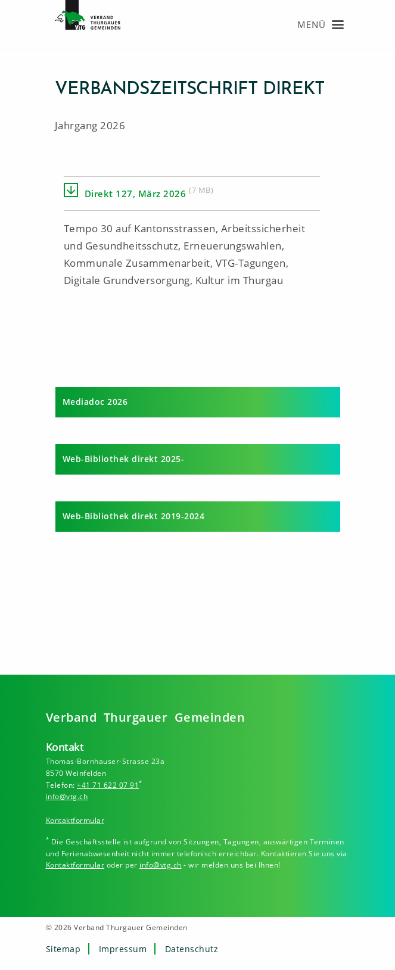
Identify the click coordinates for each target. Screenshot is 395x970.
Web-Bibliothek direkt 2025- (124, 458)
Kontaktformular (75, 820)
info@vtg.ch (67, 796)
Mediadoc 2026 (95, 401)
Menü (311, 24)
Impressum (123, 949)
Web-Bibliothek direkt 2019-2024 (134, 516)
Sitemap (63, 949)
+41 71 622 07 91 (108, 785)
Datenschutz (192, 949)
